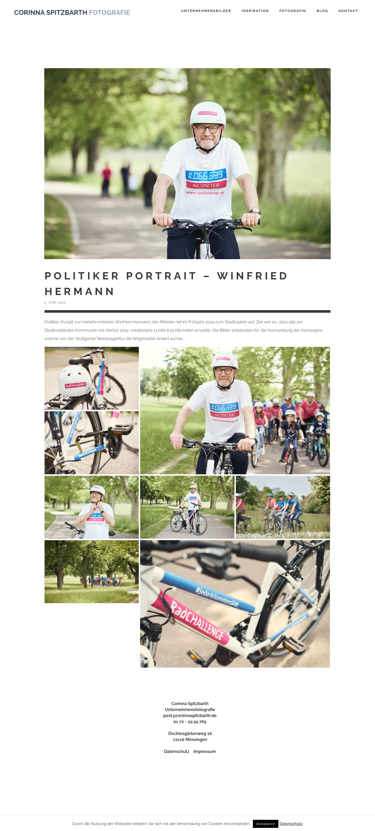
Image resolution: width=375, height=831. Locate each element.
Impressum (204, 751)
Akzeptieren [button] (265, 824)
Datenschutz (176, 751)
